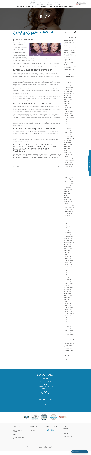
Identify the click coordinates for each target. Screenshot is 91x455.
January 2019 (68, 238)
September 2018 (69, 246)
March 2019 (68, 234)
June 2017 (67, 276)
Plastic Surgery (69, 350)
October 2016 (69, 291)
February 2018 (69, 260)
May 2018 (67, 254)
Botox (31, 433)
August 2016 (68, 295)
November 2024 (69, 117)
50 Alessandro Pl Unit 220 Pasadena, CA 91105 (45, 386)
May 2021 (67, 195)
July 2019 (67, 227)
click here (46, 157)
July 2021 (67, 191)
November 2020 (69, 207)
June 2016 (67, 299)
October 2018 (69, 244)
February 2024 (69, 132)
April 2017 (68, 279)
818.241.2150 (81, 2)
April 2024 (68, 129)
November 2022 (69, 160)
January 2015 (68, 332)
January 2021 (68, 203)
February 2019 (69, 236)
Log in (66, 359)
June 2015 (67, 323)
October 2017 (69, 268)
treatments (31, 154)
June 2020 (67, 217)
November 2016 (69, 289)
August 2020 (68, 213)
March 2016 (68, 305)
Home (17, 6)
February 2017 (69, 283)
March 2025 (68, 109)
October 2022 (69, 162)
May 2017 (67, 278)
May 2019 (67, 230)
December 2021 (69, 181)
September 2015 (69, 317)
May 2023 (67, 150)
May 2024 (67, 127)
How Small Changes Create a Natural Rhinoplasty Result (70, 49)
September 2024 (69, 119)
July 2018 (67, 250)
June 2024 (67, 125)
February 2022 (69, 178)
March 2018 (68, 258)
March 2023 (68, 152)
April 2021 (68, 197)
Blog (14, 433)
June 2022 (67, 170)
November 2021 (69, 183)
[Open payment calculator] (79, 451)
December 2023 (69, 136)
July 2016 (67, 297)
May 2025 (67, 105)
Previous (16, 166)
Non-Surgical (42, 6)
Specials (56, 6)
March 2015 (68, 328)
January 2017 (68, 285)
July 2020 (67, 215)
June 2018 (67, 252)
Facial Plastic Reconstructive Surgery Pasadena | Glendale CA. (45, 446)
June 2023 (67, 148)
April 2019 (68, 232)
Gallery (51, 6)
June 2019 (67, 229)
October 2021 (69, 185)
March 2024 (68, 131)
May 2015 (67, 325)
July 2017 (67, 274)
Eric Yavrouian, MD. (17, 430)
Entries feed (68, 361)
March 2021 (68, 199)
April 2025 (68, 107)
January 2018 (68, 262)
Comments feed (69, 363)
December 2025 (69, 91)
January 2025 (68, 113)
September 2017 (69, 270)
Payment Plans (63, 6)
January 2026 (68, 89)
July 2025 (67, 101)
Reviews (28, 6)
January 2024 (68, 134)
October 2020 (69, 209)
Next (59, 166)
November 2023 (69, 138)
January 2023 (68, 156)
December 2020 (69, 205)
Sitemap (15, 434)
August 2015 (68, 319)
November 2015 (69, 313)
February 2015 (69, 330)
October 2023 (69, 140)
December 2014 (69, 334)
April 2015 (68, 327)
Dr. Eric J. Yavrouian (23, 155)
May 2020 (67, 219)
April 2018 (68, 256)
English (78, 4)
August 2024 (68, 121)
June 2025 (67, 103)
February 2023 (69, 154)
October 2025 (69, 95)
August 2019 (68, 225)
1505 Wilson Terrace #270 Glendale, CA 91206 (45, 380)
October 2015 (69, 315)
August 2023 (68, 144)
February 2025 (69, 111)
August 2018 (68, 248)
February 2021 (69, 201)
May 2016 (67, 301)
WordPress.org (69, 365)
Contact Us (45, 404)
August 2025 (68, 99)
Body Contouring (69, 343)
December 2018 (69, 240)
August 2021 (68, 189)
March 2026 (68, 85)
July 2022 (67, 168)
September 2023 (69, 142)
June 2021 (67, 193)
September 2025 (69, 97)
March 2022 (68, 176)
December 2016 (69, 287)
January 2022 (68, 180)
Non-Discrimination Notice (19, 435)
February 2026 (69, 87)
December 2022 (69, 158)
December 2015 (69, 311)
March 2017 (68, 281)
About (22, 6)
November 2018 (69, 242)
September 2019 (69, 223)
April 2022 (68, 174)
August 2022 (68, 166)
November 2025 (69, 93)
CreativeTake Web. (48, 447)
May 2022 (67, 172)
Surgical (34, 6)
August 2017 (68, 272)
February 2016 (69, 307)
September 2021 (69, 187)
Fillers (31, 431)
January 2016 (68, 309)
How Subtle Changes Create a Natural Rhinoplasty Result (70, 67)
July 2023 (67, 146)
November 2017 (69, 266)
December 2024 (69, 115)
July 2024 (67, 123)
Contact (71, 6)
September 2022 (69, 164)
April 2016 (68, 303)
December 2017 (69, 264)
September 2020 (69, 211)
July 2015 (67, 321)
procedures (39, 154)
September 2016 (69, 293)
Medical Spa (21, 164)
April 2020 (68, 221)
